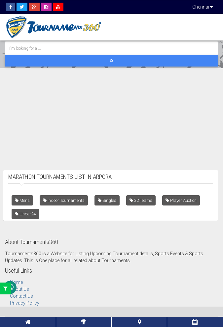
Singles (107, 200)
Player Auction (181, 200)
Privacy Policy (24, 303)
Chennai (202, 7)
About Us (19, 289)
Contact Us (21, 296)
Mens (22, 200)
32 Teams (141, 200)
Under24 (25, 213)
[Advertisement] (111, 114)
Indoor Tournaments (64, 200)
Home (16, 282)
